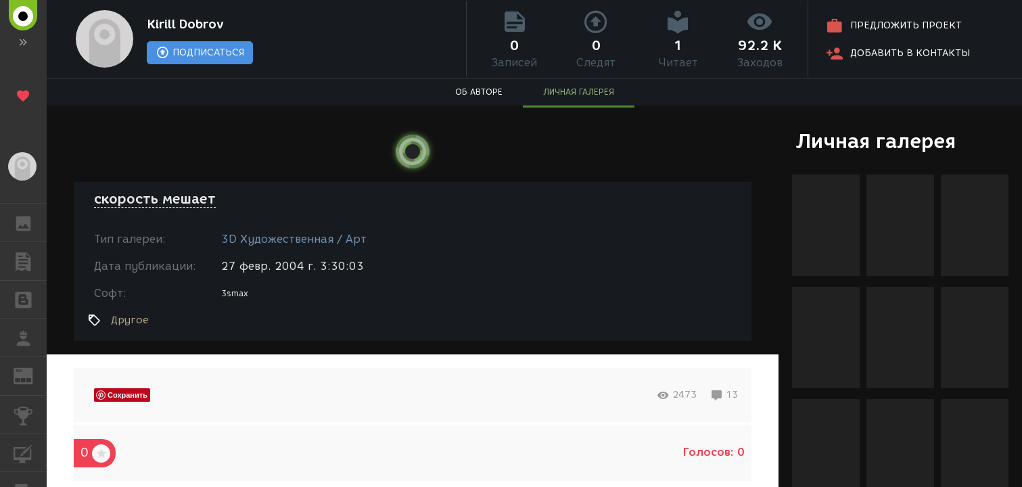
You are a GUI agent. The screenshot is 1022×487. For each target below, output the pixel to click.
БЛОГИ (30, 298)
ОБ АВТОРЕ (479, 92)
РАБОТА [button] (30, 337)
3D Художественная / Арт (294, 239)
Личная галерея (875, 141)
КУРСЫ (30, 452)
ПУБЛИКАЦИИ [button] (30, 261)
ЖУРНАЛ (30, 375)
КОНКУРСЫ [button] (30, 415)
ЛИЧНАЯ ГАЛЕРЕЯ (578, 92)
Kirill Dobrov (185, 24)
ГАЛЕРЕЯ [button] (30, 222)
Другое (130, 320)
